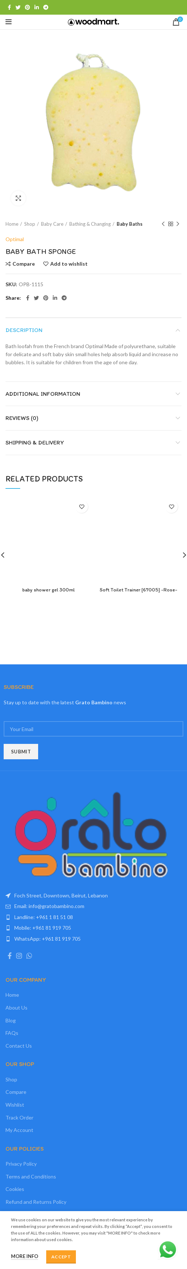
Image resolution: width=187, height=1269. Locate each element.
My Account (19, 1130)
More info (24, 1256)
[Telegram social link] (46, 7)
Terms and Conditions (31, 1176)
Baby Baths (130, 224)
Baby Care (52, 224)
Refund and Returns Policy (36, 1202)
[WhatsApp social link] (29, 955)
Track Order (19, 1117)
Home (12, 224)
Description (24, 330)
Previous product (163, 224)
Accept (61, 1256)
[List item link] (94, 906)
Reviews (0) (22, 417)
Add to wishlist (69, 263)
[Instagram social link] (19, 955)
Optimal (15, 239)
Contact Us (19, 1046)
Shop (29, 224)
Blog (11, 1020)
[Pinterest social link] (27, 7)
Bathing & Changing (90, 224)
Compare (23, 263)
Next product (178, 224)
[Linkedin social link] (36, 7)
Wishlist (15, 1105)
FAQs (12, 1033)
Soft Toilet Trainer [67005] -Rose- (138, 590)
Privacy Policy (21, 1164)
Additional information (43, 393)
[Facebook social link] (9, 7)
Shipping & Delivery (35, 442)
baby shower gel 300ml (48, 590)
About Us (16, 1007)
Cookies (15, 1189)
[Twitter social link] (18, 7)
